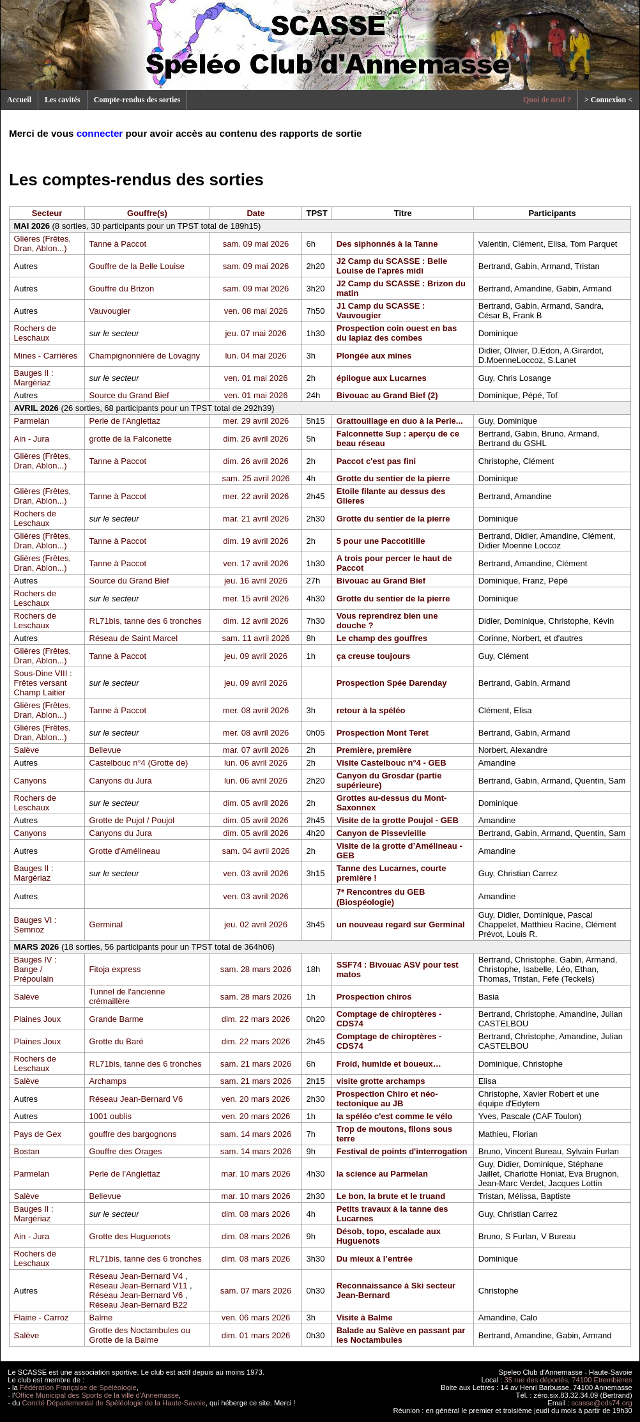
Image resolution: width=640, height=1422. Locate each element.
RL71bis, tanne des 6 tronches (145, 621)
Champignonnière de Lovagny (144, 355)
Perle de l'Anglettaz (125, 421)
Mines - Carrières (46, 355)
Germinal (106, 924)
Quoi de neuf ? (547, 99)
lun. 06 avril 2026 (255, 763)
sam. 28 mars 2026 (255, 969)
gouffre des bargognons (133, 1134)
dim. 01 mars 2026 (256, 1335)
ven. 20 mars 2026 (256, 1099)
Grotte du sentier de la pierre (393, 478)
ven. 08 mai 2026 (256, 311)
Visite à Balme (365, 1317)
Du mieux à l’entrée (375, 1259)
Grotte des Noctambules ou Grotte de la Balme (139, 1335)
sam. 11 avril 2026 (255, 638)
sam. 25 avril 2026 (255, 478)
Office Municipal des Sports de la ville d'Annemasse (97, 1395)
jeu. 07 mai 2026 (255, 333)
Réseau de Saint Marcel (133, 638)
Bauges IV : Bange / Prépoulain (35, 969)
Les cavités (62, 99)
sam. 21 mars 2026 (255, 1064)
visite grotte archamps (381, 1081)
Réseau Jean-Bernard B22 (138, 1305)
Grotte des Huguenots (130, 1236)
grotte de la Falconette (130, 439)
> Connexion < (608, 99)
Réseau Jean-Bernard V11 (138, 1285)
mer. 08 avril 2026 (256, 710)
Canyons (30, 780)
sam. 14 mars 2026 (255, 1134)
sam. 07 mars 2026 (255, 1290)
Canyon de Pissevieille (381, 833)
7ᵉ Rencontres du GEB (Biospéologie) (381, 897)
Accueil (19, 99)
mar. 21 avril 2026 (256, 518)
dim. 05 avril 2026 (256, 803)
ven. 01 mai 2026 (256, 378)
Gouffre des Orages (125, 1151)
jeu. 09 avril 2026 (255, 656)
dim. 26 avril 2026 (256, 439)
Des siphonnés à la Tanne (387, 244)
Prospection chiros (374, 996)
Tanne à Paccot (118, 244)
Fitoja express (115, 969)
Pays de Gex (37, 1134)
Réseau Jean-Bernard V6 (136, 1099)
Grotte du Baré (116, 1041)
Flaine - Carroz (41, 1317)
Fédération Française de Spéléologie (78, 1387)
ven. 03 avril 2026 (256, 873)
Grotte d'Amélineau (124, 851)
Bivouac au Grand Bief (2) (387, 395)
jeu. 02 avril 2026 (255, 924)
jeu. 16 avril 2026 (255, 580)
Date (255, 213)
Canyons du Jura (120, 780)
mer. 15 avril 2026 (256, 598)
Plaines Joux (37, 1019)
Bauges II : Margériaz (34, 377)
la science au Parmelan (382, 1174)
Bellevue (105, 750)
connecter (100, 133)
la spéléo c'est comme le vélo (395, 1116)
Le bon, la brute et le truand (391, 1196)
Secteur (47, 213)
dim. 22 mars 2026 (256, 1019)
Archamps (108, 1081)
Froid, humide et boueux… (389, 1064)
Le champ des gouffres (382, 638)
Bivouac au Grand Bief (381, 580)
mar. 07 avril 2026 (256, 750)
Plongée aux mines (374, 355)
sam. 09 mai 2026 (256, 244)
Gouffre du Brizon (122, 288)
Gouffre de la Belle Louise (137, 266)
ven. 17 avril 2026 (256, 563)
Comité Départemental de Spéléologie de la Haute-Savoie (114, 1403)
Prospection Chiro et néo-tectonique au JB (387, 1098)
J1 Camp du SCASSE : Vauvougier (381, 310)
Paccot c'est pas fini (376, 461)
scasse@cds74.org (602, 1403)
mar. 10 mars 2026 (255, 1174)
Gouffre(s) (147, 213)
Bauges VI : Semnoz (35, 924)
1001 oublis (110, 1116)
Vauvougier (110, 311)
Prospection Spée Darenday (392, 683)
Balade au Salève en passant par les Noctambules (401, 1335)
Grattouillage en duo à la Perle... (400, 421)
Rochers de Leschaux (35, 333)
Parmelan (32, 421)
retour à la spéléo (371, 710)
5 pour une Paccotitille (381, 541)
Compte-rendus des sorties (137, 99)
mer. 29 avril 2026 (256, 421)
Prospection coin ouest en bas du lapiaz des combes (397, 333)
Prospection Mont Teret (383, 733)
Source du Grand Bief (129, 395)
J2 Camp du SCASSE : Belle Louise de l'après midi (392, 265)
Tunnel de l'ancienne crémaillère (127, 996)
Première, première (374, 750)
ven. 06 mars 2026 (256, 1317)
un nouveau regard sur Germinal (401, 924)
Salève (27, 750)
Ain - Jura (32, 439)
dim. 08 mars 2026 (256, 1214)
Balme (101, 1317)
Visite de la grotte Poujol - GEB (398, 820)
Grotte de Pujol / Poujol (132, 820)
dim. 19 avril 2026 (256, 541)
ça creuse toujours (374, 656)
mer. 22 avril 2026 (256, 496)
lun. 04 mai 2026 (255, 355)
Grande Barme (116, 1019)
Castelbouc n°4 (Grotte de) (138, 763)
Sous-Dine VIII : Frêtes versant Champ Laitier (43, 682)
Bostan (27, 1151)
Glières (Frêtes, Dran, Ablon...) (43, 243)
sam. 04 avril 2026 (255, 851)
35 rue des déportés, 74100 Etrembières (568, 1380)
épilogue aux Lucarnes (382, 378)
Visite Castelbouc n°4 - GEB (391, 763)
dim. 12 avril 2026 (256, 621)
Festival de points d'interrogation (402, 1151)
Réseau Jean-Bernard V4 (136, 1276)
